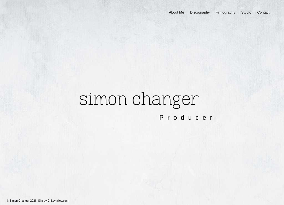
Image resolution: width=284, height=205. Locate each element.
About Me (176, 12)
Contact (263, 12)
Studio (246, 12)
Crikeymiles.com (57, 200)
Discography (200, 12)
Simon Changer (139, 99)
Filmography (225, 12)
